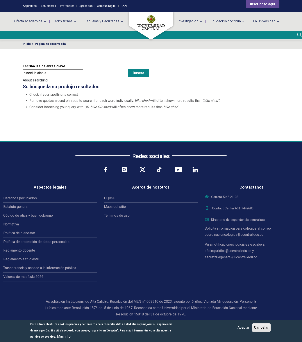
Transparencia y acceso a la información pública (39, 268)
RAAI (124, 5)
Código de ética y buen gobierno (28, 215)
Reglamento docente (19, 250)
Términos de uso (117, 215)
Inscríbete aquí (262, 4)
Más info (64, 336)
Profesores (67, 5)
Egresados (86, 5)
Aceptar (243, 327)
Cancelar (261, 327)
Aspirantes (30, 5)
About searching (35, 80)
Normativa (11, 224)
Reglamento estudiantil (21, 259)
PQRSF (109, 198)
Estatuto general (15, 207)
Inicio (27, 43)
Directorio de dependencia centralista (235, 220)
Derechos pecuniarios (20, 198)
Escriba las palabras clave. (44, 66)
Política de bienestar (19, 233)
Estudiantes (48, 5)
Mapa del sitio (115, 207)
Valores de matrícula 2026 (23, 277)
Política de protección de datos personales (36, 242)
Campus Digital (106, 5)
